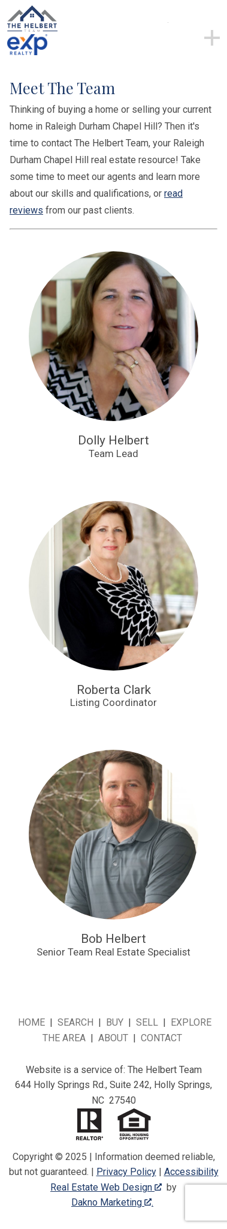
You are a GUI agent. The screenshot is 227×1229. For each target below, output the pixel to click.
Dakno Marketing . (112, 1202)
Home (31, 1022)
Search (75, 1022)
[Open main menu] (182, 37)
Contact (161, 1038)
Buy (114, 1022)
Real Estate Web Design (106, 1187)
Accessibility (191, 1171)
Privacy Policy (126, 1171)
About (113, 1038)
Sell (147, 1022)
